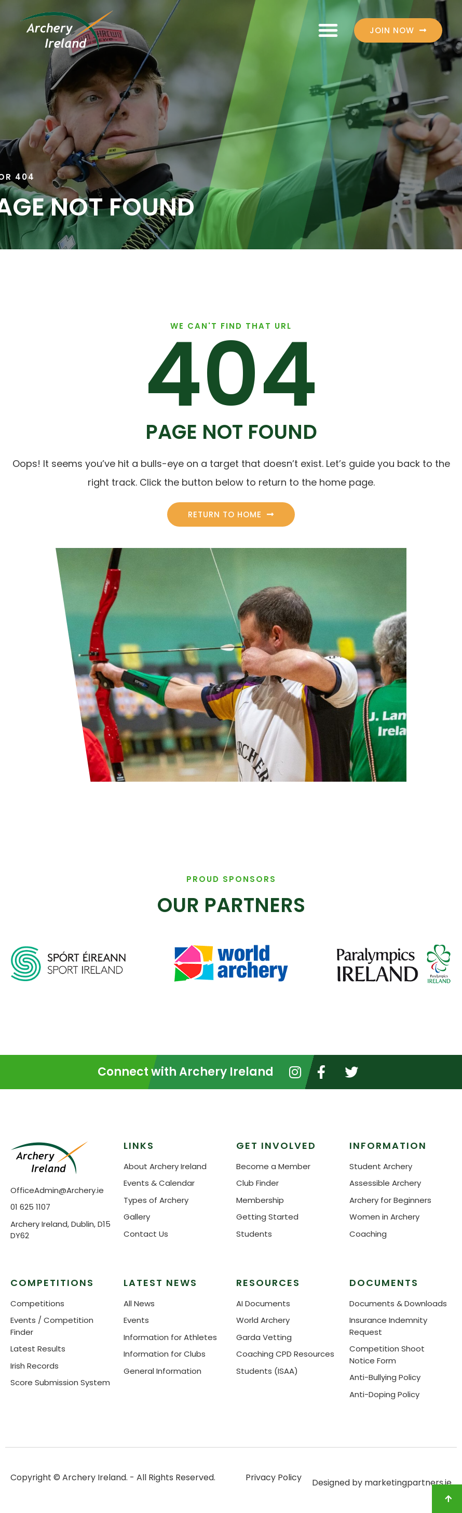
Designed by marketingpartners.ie (382, 1483)
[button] (328, 30)
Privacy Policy (274, 1477)
